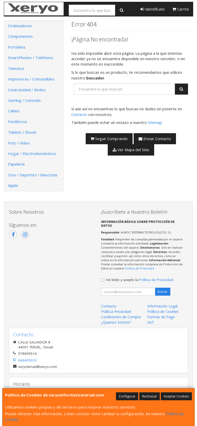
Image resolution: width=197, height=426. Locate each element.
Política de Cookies (163, 311)
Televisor (16, 68)
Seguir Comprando (109, 138)
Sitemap (155, 122)
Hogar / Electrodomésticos (32, 153)
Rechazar (149, 396)
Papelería (16, 164)
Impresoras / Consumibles (31, 78)
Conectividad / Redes (27, 89)
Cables (14, 110)
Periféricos (17, 121)
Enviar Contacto (155, 138)
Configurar (127, 396)
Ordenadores (20, 25)
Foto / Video (19, 143)
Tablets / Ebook (22, 132)
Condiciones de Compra (121, 316)
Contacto (79, 114)
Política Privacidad (116, 311)
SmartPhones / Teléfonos (30, 57)
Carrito (180, 9)
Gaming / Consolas (24, 100)
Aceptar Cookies (176, 396)
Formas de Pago (161, 316)
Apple (13, 185)
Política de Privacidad (139, 268)
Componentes (20, 36)
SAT (150, 322)
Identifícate (152, 9)
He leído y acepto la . (140, 279)
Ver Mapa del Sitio (131, 149)
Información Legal (162, 306)
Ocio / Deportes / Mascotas (32, 174)
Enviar (163, 291)
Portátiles (16, 47)
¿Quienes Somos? (116, 322)
